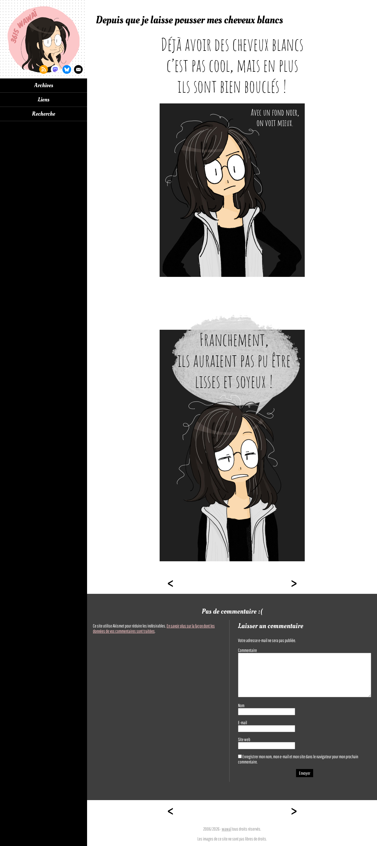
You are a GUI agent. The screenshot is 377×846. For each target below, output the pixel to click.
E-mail (242, 722)
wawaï (226, 828)
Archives (43, 85)
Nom (241, 705)
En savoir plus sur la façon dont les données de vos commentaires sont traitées (154, 628)
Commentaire (247, 650)
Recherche (43, 114)
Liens (43, 100)
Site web (244, 739)
